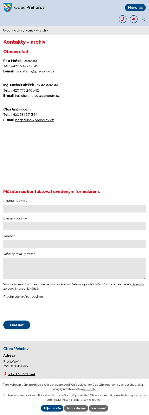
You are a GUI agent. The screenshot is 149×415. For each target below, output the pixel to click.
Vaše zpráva (19, 254)
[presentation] (32, 309)
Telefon (9, 236)
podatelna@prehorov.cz (35, 71)
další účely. (89, 389)
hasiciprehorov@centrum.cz (37, 95)
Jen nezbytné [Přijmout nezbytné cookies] (76, 408)
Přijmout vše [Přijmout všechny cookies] (52, 408)
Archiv (18, 30)
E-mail (15, 218)
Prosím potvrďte (23, 296)
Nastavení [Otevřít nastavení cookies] (98, 408)
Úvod (6, 30)
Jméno (15, 200)
